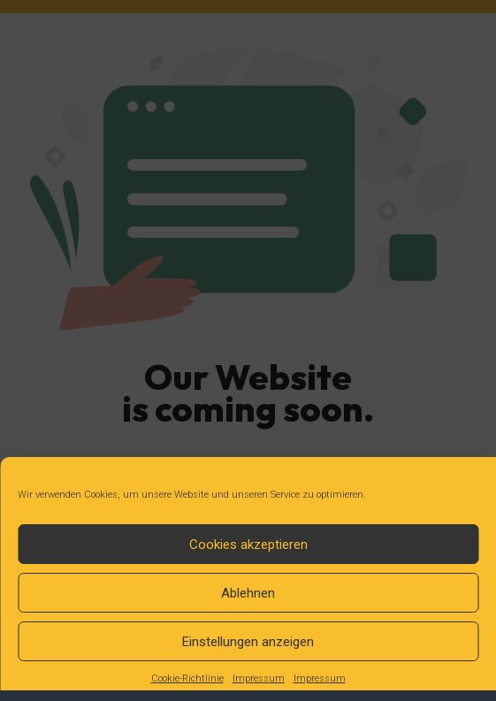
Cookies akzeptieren (248, 544)
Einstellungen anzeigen (248, 642)
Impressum (259, 678)
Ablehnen (248, 593)
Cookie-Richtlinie (187, 678)
